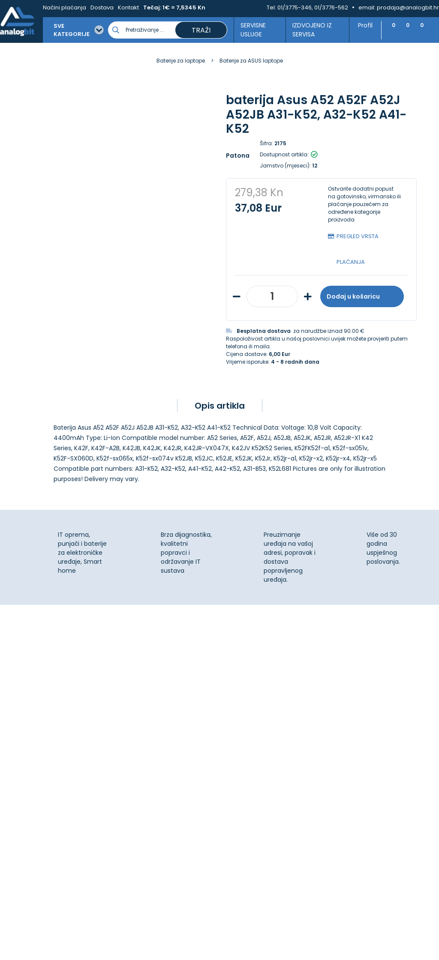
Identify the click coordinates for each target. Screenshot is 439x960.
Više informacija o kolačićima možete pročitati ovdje (158, 920)
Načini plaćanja (64, 7)
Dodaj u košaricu (362, 296)
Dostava (102, 7)
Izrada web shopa (239, 952)
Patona (238, 155)
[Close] (111, 934)
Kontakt (128, 7)
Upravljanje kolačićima (259, 700)
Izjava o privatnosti (254, 709)
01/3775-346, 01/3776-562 (312, 7)
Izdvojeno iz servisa (308, 30)
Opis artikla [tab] (220, 406)
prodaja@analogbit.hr (408, 7)
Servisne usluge (250, 30)
